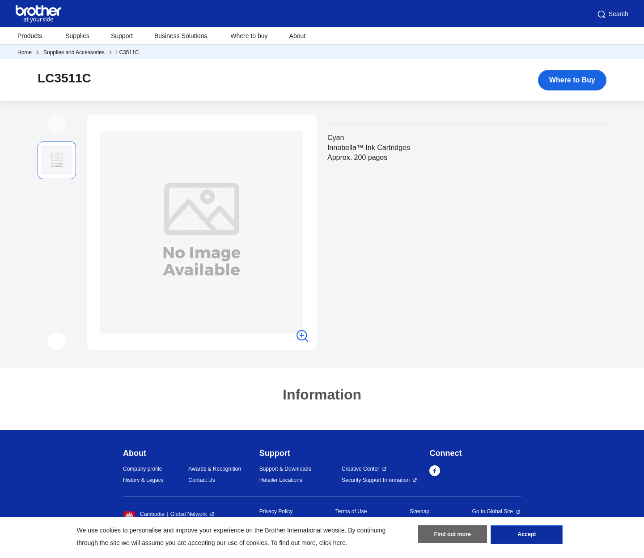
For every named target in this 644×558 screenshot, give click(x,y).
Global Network (188, 514)
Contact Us (201, 480)
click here (332, 542)
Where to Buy (572, 80)
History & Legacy (143, 480)
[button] (57, 124)
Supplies (77, 35)
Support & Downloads (285, 469)
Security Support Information (376, 480)
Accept (527, 536)
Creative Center (360, 469)
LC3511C (127, 52)
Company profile (142, 469)
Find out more (452, 536)
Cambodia (144, 514)
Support (122, 35)
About (297, 35)
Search (612, 14)
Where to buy (248, 35)
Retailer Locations (280, 480)
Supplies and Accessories (74, 52)
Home (24, 52)
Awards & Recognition (214, 469)
